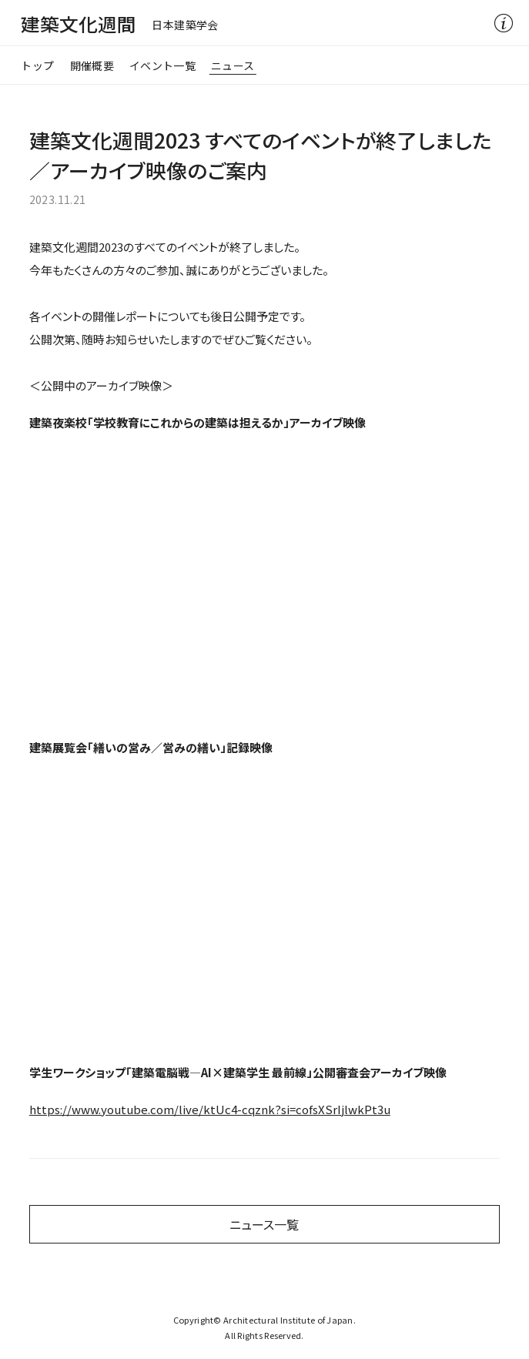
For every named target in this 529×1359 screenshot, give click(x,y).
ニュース (232, 65)
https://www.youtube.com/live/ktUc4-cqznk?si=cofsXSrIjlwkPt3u (209, 1109)
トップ (37, 65)
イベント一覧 (162, 65)
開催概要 (92, 65)
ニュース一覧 (264, 1224)
